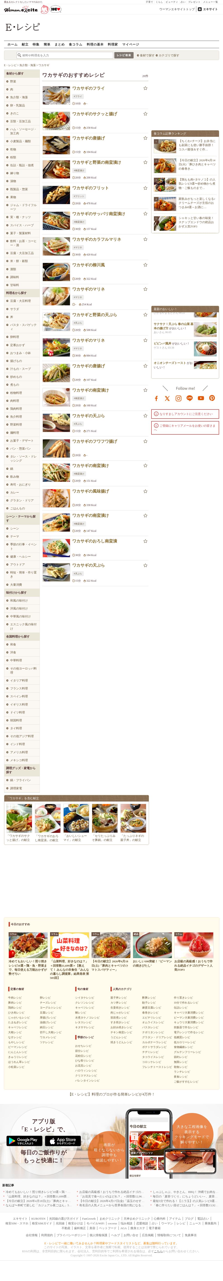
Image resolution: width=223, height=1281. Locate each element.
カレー (14, 492)
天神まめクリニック (137, 1218)
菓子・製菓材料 (20, 233)
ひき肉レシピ (16, 1012)
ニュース (195, 1223)
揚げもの (16, 361)
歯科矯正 (80, 1228)
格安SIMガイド (42, 1223)
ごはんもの (17, 508)
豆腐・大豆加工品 (22, 253)
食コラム (75, 44)
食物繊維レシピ (183, 1047)
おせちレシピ (83, 1045)
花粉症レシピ (83, 1055)
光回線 (60, 1223)
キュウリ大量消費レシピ (189, 1022)
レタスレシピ (83, 1022)
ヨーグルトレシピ (51, 1007)
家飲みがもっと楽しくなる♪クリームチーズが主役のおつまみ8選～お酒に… (197, 203)
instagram (178, 398)
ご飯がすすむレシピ (186, 1081)
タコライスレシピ (153, 1057)
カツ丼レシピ (118, 1002)
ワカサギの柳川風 (88, 265)
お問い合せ (131, 1235)
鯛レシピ (80, 1012)
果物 (13, 197)
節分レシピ (82, 1050)
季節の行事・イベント (23, 546)
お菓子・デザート (22, 440)
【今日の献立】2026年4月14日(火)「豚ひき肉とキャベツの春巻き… (197, 164)
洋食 (13, 652)
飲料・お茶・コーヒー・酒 (23, 243)
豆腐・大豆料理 (20, 301)
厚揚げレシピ (48, 1017)
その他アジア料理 (22, 736)
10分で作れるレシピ (186, 1002)
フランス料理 (19, 688)
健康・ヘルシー (20, 556)
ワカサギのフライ (88, 88)
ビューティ (172, 2)
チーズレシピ (48, 1002)
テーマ (14, 536)
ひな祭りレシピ (84, 1060)
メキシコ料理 (19, 760)
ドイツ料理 (17, 712)
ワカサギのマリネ (88, 289)
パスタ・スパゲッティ (23, 327)
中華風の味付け (20, 616)
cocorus (112, 1223)
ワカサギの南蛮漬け (90, 390)
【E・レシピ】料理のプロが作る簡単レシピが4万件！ (111, 1094)
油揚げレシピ (48, 1022)
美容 (92, 1228)
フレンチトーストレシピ (157, 1067)
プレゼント (194, 2)
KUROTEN (38, 1218)
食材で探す (147, 55)
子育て (149, 2)
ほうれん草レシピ (19, 1062)
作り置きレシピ (183, 997)
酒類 (13, 269)
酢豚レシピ (149, 997)
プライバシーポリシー (71, 1235)
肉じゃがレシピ (119, 1012)
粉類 (13, 157)
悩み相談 (126, 1223)
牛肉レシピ (15, 997)
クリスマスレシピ (86, 1075)
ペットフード (108, 1228)
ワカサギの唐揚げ (88, 138)
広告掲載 (148, 1235)
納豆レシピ (46, 1027)
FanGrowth (89, 1218)
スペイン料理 (19, 696)
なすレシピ (15, 1037)
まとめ (60, 44)
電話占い (203, 1218)
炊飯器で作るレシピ (186, 1027)
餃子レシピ (149, 1002)
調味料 (14, 277)
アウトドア (17, 564)
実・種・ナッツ (20, 217)
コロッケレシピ (151, 1062)
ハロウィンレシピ (86, 1070)
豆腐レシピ (46, 1012)
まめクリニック (109, 1218)
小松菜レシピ (16, 1067)
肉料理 (14, 400)
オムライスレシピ (153, 1022)
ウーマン (167, 1223)
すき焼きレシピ (119, 1022)
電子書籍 (155, 1228)
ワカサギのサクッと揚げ (94, 114)
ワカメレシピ (48, 1037)
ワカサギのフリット (90, 188)
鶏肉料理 (16, 408)
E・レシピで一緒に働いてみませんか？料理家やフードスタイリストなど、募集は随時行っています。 (111, 1243)
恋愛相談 (142, 1223)
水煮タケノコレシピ (87, 1017)
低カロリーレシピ (185, 1042)
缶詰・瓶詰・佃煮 (22, 165)
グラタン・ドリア (22, 500)
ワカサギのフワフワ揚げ (94, 441)
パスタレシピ (150, 1027)
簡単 (47, 44)
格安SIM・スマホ (16, 1223)
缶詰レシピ (180, 1007)
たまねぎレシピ (17, 1022)
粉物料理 (16, 393)
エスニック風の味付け (23, 626)
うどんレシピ (118, 1037)
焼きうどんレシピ (121, 1042)
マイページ (130, 44)
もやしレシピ (16, 1042)
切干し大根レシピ (51, 1032)
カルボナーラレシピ (154, 1042)
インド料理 (17, 744)
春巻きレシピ (150, 1012)
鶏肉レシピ (15, 1007)
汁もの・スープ (20, 369)
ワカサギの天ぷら (88, 416)
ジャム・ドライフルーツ (23, 207)
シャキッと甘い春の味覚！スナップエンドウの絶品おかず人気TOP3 (196, 222)
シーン (14, 528)
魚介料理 (16, 416)
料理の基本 (95, 44)
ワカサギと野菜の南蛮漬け (96, 162)
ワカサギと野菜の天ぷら (94, 315)
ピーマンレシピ (17, 1047)
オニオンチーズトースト (170, 366)
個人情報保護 (98, 1235)
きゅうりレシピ (17, 1057)
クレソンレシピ (84, 1002)
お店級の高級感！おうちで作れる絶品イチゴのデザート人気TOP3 (122, 1192)
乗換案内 (210, 1223)
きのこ (14, 113)
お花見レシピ (83, 1065)
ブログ (189, 1218)
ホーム (12, 44)
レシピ (181, 1223)
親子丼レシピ (118, 997)
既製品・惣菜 (19, 189)
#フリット (79, 196)
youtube (201, 398)
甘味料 (14, 285)
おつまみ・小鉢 (20, 353)
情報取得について (169, 1235)
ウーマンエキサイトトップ (177, 9)
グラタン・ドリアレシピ (157, 1037)
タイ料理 (16, 728)
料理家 (113, 44)
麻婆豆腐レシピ (151, 1007)
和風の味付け (19, 600)
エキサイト (210, 9)
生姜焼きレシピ (119, 1007)
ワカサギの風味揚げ (90, 491)
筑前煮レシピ (118, 1017)
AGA (123, 1228)
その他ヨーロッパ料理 (23, 670)
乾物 (13, 149)
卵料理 (14, 337)
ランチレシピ (182, 1071)
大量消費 (16, 584)
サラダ (14, 309)
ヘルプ (115, 1235)
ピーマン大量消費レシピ (189, 1017)
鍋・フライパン (20, 780)
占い (183, 2)
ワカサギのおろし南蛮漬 (94, 541)
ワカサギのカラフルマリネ (96, 239)
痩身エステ (137, 1228)
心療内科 (159, 1218)
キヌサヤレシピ (84, 1027)
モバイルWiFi (95, 1223)
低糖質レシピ (182, 1037)
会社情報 (32, 1235)
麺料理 (14, 432)
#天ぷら (78, 323)
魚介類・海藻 (19, 97)
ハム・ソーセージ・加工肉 (23, 131)
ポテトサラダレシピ (154, 1047)
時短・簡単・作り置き (23, 574)
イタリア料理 (19, 680)
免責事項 (191, 1235)
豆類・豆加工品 (20, 121)
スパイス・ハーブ (22, 225)
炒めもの (16, 376)
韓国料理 (16, 720)
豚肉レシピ (15, 1002)
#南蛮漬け (79, 170)
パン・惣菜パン (20, 448)
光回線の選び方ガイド (64, 1218)
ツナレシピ (46, 1042)
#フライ (78, 96)
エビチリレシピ (151, 1017)
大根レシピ (15, 1032)
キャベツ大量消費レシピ (189, 1012)
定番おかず (17, 345)
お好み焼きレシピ (121, 1027)
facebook (156, 398)
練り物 (14, 173)
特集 (36, 44)
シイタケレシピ (84, 997)
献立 (25, 44)
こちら (158, 1251)
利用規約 (47, 1235)
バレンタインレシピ (87, 1080)
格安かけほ (75, 1223)
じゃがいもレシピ (19, 1017)
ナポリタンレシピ (153, 1032)
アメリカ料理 (19, 752)
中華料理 (16, 660)
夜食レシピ (180, 1076)
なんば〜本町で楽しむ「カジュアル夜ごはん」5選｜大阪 (43, 1205)
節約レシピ (180, 1057)
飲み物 (14, 476)
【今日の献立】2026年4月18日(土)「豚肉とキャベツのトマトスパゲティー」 (56, 1201)
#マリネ (78, 247)
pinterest (212, 398)
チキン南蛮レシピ (121, 1032)
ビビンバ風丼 (162, 347)
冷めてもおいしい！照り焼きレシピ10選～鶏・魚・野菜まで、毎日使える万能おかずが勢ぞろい (69, 1192)
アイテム (175, 1218)
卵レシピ (45, 997)
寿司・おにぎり (20, 484)
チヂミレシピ (150, 1052)
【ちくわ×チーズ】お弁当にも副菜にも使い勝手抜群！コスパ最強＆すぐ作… (197, 145)
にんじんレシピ (17, 1052)
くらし (159, 2)
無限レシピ (180, 1062)
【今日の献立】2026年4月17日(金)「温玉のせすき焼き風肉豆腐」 (122, 1201)
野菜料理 (16, 424)
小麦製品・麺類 (20, 141)
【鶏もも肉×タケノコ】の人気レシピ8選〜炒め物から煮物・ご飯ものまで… (197, 183)
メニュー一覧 (210, 2)
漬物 (13, 181)
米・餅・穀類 (19, 261)
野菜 (13, 81)
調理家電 (16, 788)
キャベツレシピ (17, 1027)
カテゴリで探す (169, 55)
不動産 (66, 1228)
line (189, 398)
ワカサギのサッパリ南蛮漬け (98, 214)
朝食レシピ (180, 1067)
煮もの (14, 384)
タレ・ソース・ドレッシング (23, 458)
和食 (13, 644)
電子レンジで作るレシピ (189, 1032)
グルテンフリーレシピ (187, 1052)
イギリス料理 (19, 704)
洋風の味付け (19, 608)
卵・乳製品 (17, 105)
